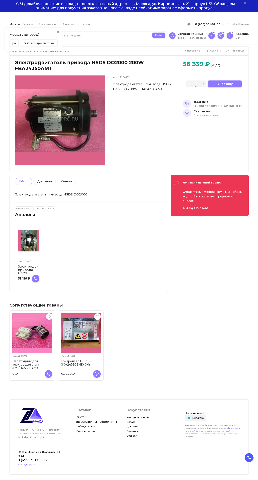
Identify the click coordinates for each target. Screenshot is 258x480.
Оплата (66, 181)
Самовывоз (69, 24)
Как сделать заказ (137, 417)
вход (181, 37)
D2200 (40, 208)
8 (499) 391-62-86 (208, 24)
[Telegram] (195, 418)
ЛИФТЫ (30, 51)
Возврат (131, 435)
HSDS (51, 208)
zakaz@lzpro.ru (240, 24)
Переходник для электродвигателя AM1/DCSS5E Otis (26, 364)
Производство (85, 431)
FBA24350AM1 (24, 208)
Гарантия (132, 431)
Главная (16, 51)
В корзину (225, 84)
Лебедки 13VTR (85, 426)
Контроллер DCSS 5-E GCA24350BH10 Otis (77, 362)
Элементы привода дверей (55, 51)
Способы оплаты (48, 24)
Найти (159, 35)
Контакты (86, 24)
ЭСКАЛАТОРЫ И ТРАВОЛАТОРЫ (96, 421)
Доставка (27, 24)
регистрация (198, 37)
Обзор (23, 181)
